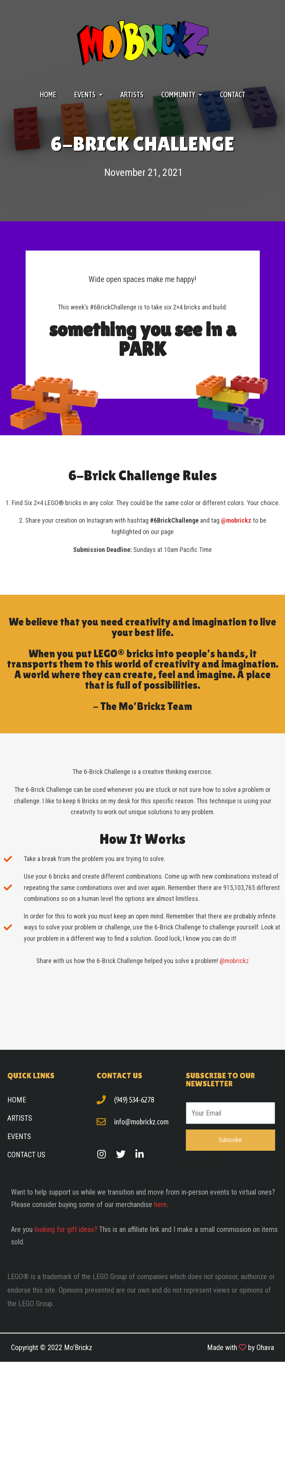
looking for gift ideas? (65, 1229)
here (160, 1204)
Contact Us (26, 1154)
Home (48, 94)
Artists (131, 94)
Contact (232, 94)
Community (181, 94)
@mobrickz (234, 961)
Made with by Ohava (240, 1347)
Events (88, 94)
